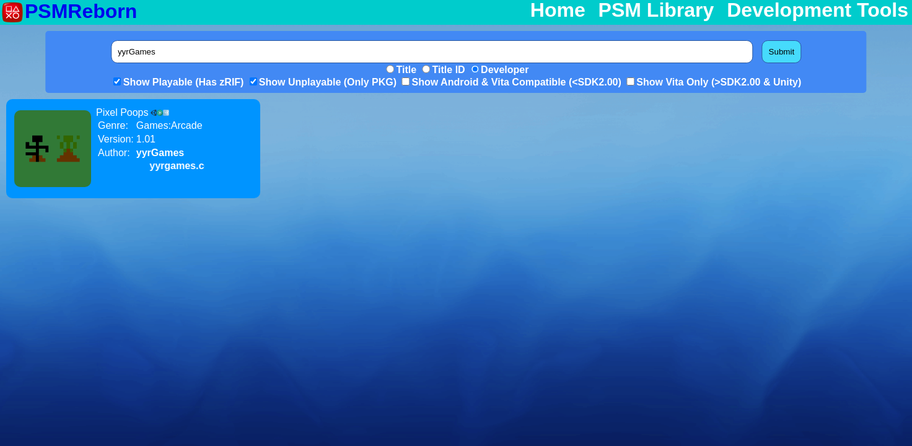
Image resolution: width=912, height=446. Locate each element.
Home (557, 10)
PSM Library (656, 10)
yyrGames (160, 152)
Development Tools (817, 10)
